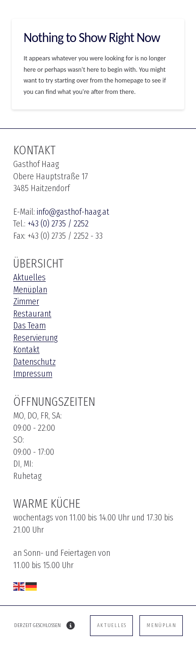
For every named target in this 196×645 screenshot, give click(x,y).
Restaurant (32, 314)
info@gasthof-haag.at (73, 212)
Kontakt (26, 349)
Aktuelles (29, 277)
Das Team (29, 325)
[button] (71, 626)
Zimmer (26, 301)
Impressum (32, 374)
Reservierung (35, 338)
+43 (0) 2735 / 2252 (58, 223)
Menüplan (30, 290)
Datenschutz (34, 362)
